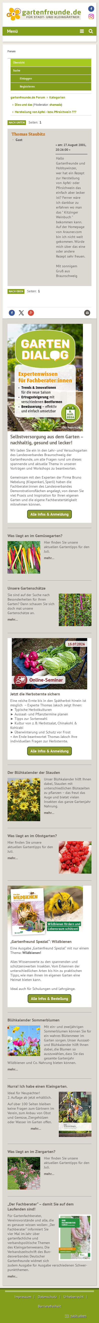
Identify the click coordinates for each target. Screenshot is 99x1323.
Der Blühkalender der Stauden (34, 772)
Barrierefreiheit (49, 1306)
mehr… (49, 558)
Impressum (23, 1296)
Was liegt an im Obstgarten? (32, 835)
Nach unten (17, 122)
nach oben (78, 1315)
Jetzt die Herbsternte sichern (35, 693)
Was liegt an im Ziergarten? (31, 1151)
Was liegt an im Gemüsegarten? (35, 535)
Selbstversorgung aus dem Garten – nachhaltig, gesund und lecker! (46, 440)
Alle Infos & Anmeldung (49, 514)
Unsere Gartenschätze (26, 588)
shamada (55, 105)
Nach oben (16, 291)
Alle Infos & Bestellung (49, 998)
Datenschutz (47, 1296)
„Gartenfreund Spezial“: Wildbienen (41, 941)
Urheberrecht (74, 1296)
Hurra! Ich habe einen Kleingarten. (38, 1086)
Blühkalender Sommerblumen (34, 1019)
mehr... (12, 1276)
